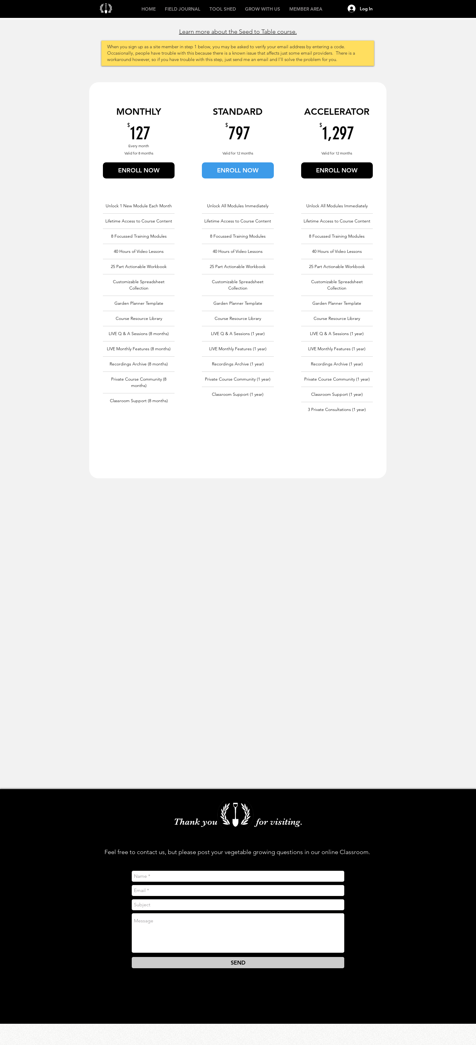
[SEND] (238, 962)
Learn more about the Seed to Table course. (238, 31)
